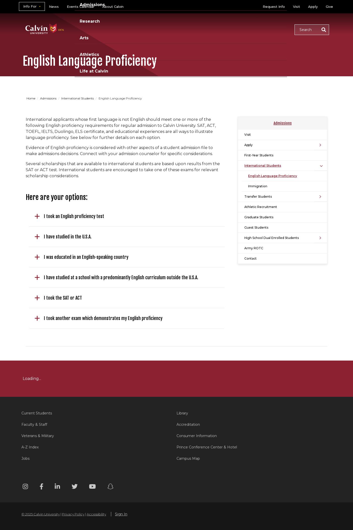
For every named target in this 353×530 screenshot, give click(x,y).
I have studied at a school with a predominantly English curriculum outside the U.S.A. (116, 277)
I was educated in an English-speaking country (81, 257)
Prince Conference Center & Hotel (207, 447)
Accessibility (96, 514)
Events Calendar (80, 7)
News (54, 7)
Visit (296, 7)
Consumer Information (197, 436)
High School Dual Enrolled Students (271, 238)
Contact (250, 258)
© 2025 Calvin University (40, 514)
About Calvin (113, 7)
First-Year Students (258, 155)
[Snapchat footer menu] (110, 487)
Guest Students (256, 227)
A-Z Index (30, 447)
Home (31, 98)
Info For (30, 6)
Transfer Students (258, 196)
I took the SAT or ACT (58, 298)
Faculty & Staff (34, 424)
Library (182, 413)
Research (190, 29)
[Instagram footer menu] (25, 487)
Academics (122, 29)
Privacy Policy (73, 514)
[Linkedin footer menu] (57, 487)
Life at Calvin (272, 29)
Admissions (157, 29)
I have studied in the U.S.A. (63, 237)
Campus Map (188, 458)
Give (329, 7)
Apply (313, 7)
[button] (312, 29)
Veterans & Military (37, 436)
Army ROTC (253, 248)
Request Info (274, 7)
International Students (78, 98)
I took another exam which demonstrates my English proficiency (98, 318)
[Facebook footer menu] (41, 487)
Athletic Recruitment (260, 207)
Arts (214, 29)
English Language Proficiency (272, 176)
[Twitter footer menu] (75, 487)
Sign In (121, 514)
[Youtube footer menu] (92, 487)
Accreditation (188, 424)
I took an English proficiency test (69, 216)
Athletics (238, 29)
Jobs (25, 458)
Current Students (36, 413)
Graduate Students (258, 217)
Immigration (257, 186)
